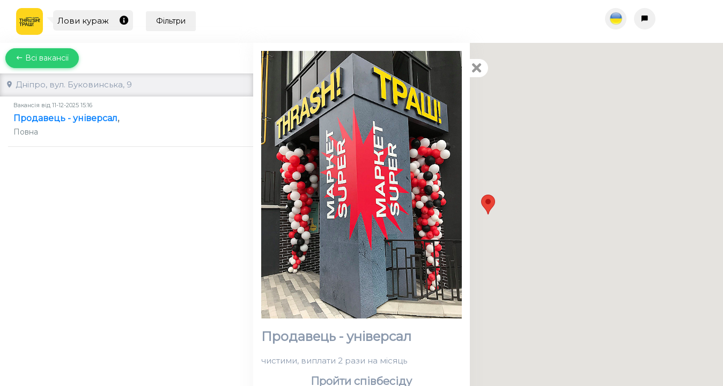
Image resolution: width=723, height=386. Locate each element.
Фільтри (171, 21)
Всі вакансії (42, 58)
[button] (488, 204)
